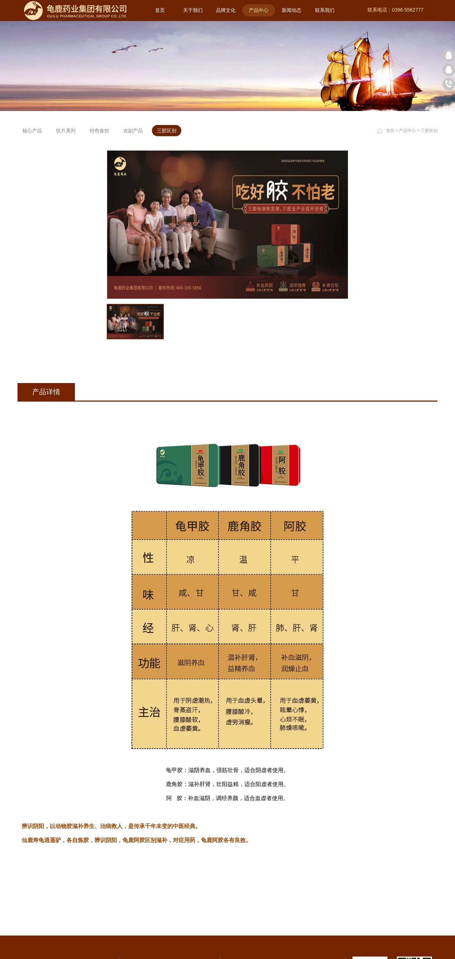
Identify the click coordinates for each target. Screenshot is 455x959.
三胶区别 (429, 130)
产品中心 (407, 130)
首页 (160, 10)
